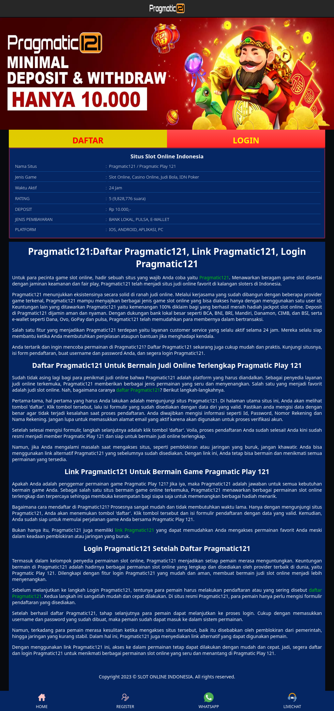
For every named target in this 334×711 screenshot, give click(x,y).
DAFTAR (87, 140)
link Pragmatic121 (134, 530)
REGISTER (125, 700)
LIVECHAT (292, 700)
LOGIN (246, 140)
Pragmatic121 (214, 277)
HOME (42, 700)
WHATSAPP (209, 700)
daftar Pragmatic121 (138, 390)
